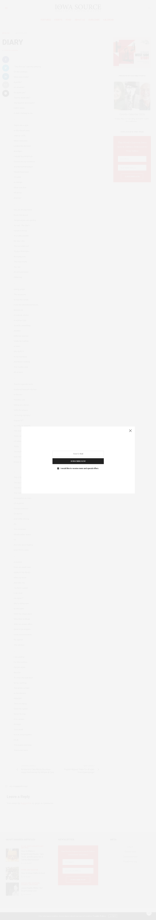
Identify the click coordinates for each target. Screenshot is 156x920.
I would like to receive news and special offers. (79, 468)
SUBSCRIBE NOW (78, 461)
